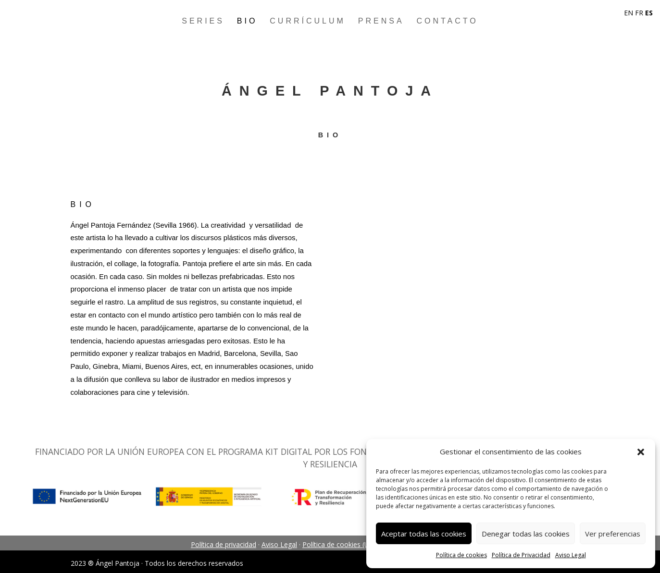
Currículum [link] (308, 21)
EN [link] (628, 12)
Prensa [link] (381, 21)
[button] (641, 452)
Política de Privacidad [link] (521, 555)
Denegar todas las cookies (526, 533)
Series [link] (203, 21)
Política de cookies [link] (461, 555)
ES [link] (649, 12)
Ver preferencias (612, 533)
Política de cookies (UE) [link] (338, 544)
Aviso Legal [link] (570, 555)
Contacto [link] (447, 21)
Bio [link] (247, 21)
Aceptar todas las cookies (423, 533)
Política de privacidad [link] (223, 544)
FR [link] (639, 12)
